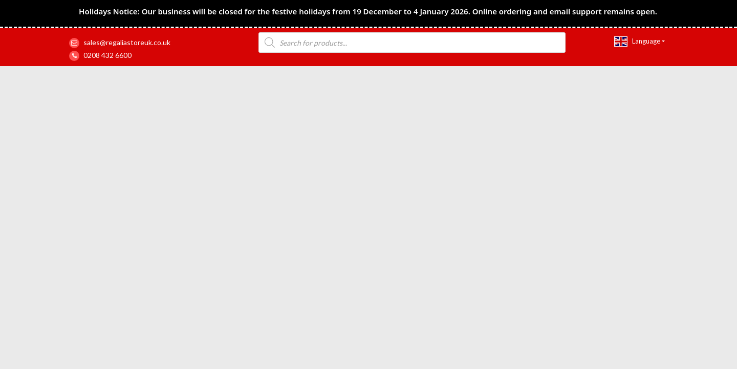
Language (637, 41)
